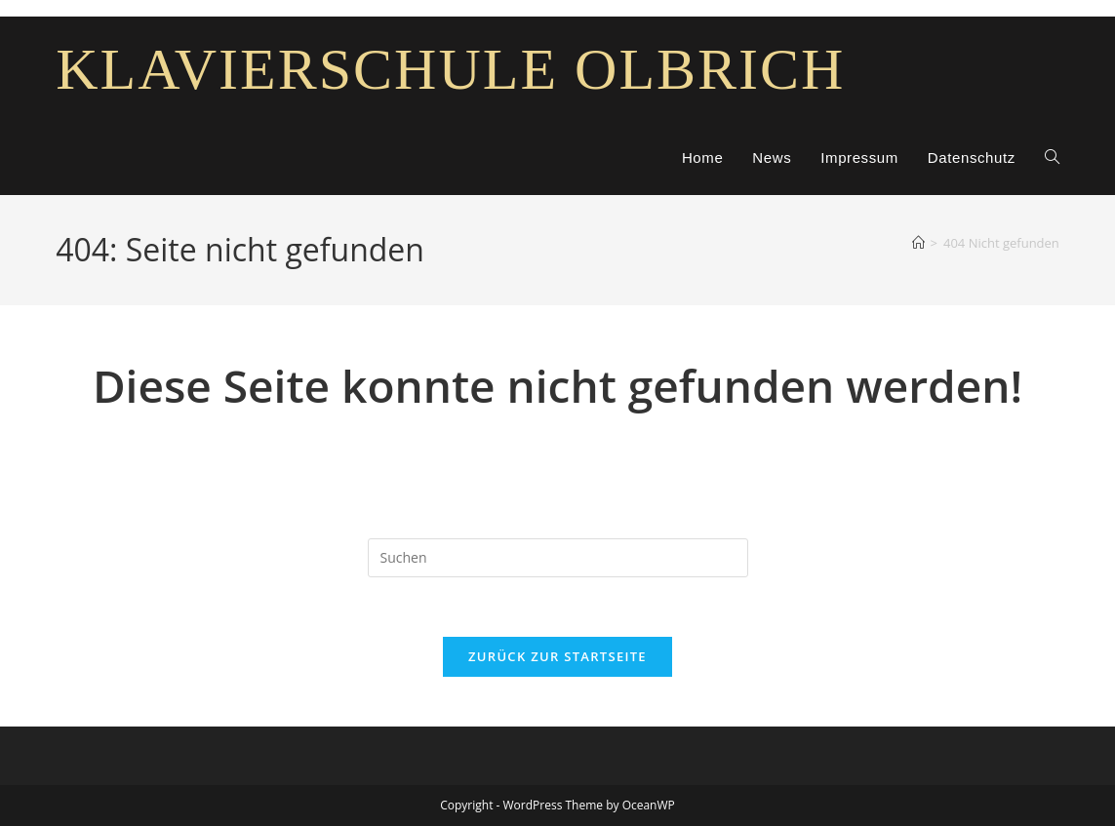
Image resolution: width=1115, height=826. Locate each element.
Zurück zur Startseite (557, 656)
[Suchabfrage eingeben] (558, 557)
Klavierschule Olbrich (450, 69)
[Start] (918, 243)
